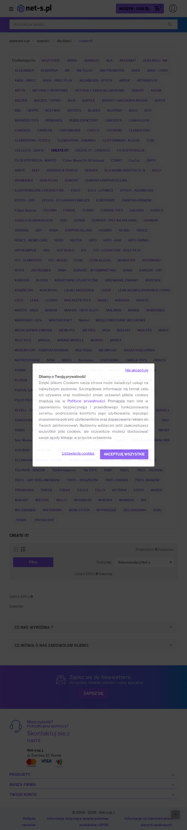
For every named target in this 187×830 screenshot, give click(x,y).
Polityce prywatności (86, 401)
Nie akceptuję (136, 370)
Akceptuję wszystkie (124, 454)
